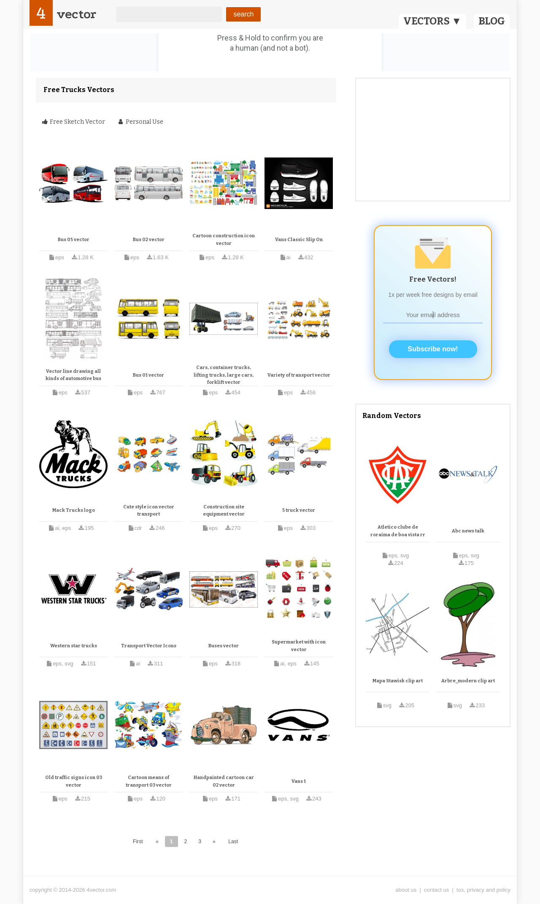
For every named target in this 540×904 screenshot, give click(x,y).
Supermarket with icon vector (299, 645)
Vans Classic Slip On (299, 239)
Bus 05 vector (73, 239)
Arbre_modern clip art (468, 681)
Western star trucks (73, 646)
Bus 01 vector (148, 375)
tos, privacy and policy (483, 890)
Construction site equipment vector (224, 510)
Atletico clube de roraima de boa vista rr (397, 531)
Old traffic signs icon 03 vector (73, 781)
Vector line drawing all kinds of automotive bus (73, 375)
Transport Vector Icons (148, 646)
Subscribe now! (433, 349)
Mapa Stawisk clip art (398, 681)
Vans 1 (299, 781)
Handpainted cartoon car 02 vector (224, 781)
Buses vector (223, 646)
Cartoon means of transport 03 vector (149, 781)
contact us (436, 890)
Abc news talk (468, 531)
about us (405, 890)
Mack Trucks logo (73, 510)
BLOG (491, 21)
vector (76, 14)
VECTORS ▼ (432, 21)
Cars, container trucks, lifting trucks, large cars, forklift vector (224, 375)
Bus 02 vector (149, 239)
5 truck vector (298, 510)
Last (233, 841)
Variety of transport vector (298, 375)
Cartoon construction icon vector (223, 239)
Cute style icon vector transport (148, 510)
